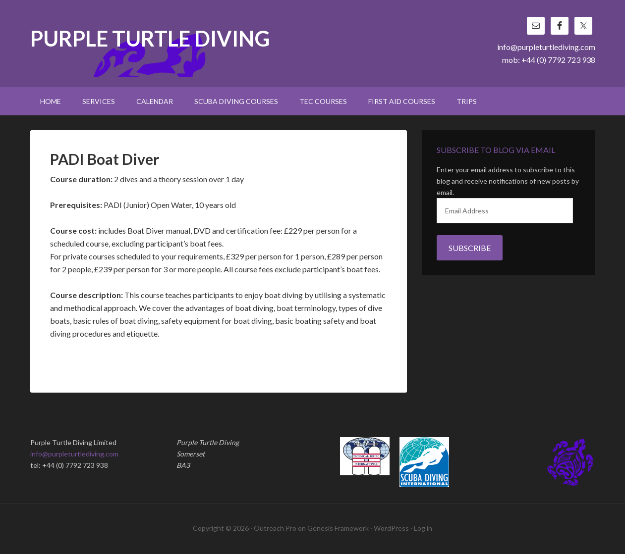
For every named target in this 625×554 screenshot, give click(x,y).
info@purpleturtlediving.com (546, 46)
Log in (423, 528)
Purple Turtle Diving (150, 39)
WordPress (391, 528)
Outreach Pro (275, 528)
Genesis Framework (338, 528)
